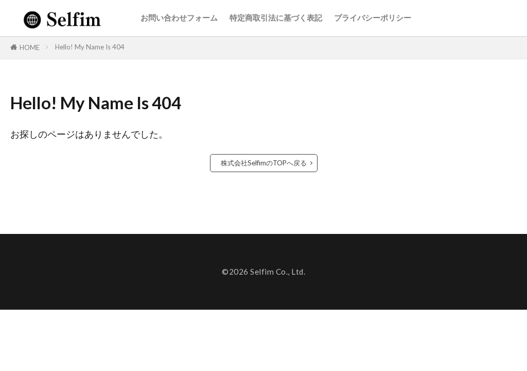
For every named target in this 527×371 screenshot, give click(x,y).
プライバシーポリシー (372, 17)
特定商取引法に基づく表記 (276, 17)
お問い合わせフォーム (179, 17)
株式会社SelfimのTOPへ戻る (264, 163)
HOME (30, 47)
